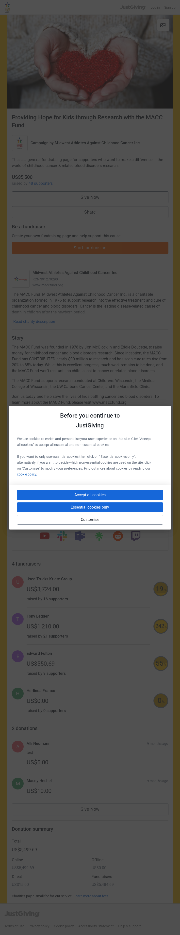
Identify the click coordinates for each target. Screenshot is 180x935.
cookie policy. (27, 474)
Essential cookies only (90, 507)
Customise (90, 519)
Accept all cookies (90, 495)
